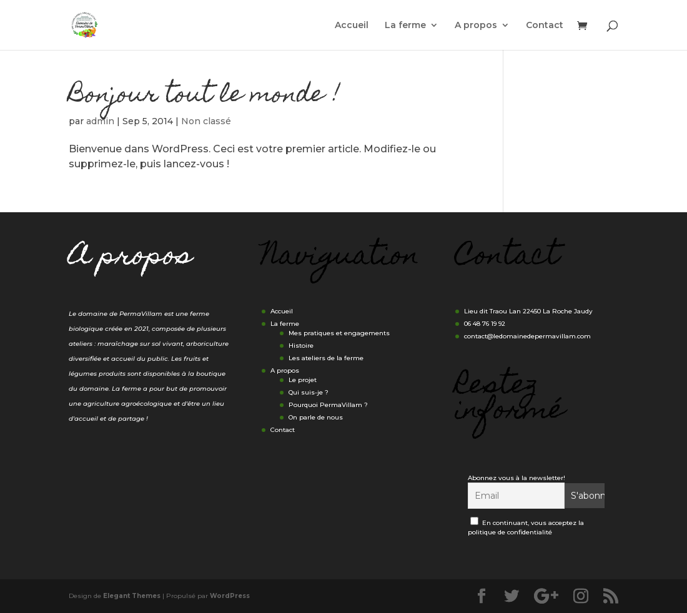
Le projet (303, 380)
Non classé (206, 121)
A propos (476, 26)
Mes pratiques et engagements (339, 333)
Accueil (351, 26)
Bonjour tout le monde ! (204, 96)
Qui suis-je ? (309, 392)
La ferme (405, 26)
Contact (544, 26)
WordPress (230, 596)
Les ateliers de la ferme (326, 358)
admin (100, 121)
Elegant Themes (132, 596)
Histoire (301, 345)
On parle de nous (316, 417)
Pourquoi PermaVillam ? (328, 405)
